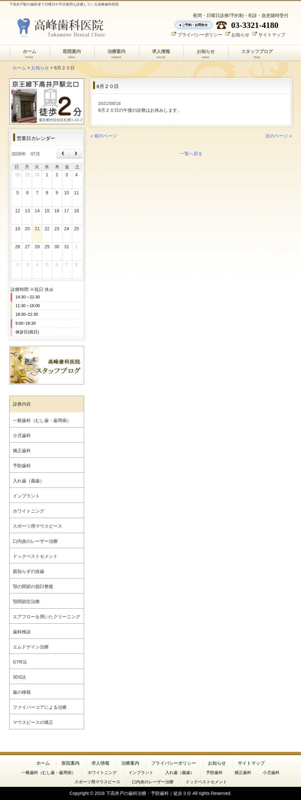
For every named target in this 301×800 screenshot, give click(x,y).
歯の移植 (22, 692)
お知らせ (240, 34)
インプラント (26, 495)
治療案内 (130, 763)
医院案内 (71, 763)
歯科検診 (22, 631)
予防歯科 (22, 465)
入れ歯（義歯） (28, 480)
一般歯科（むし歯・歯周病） (42, 420)
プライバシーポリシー (199, 34)
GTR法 (20, 661)
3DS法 (19, 677)
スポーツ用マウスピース (37, 526)
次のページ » (278, 135)
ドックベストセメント (35, 556)
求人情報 (100, 763)
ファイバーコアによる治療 (40, 707)
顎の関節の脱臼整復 (33, 586)
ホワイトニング (28, 511)
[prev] (63, 153)
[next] (75, 153)
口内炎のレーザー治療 (35, 541)
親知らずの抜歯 (28, 571)
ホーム (19, 67)
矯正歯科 (22, 450)
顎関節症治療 (26, 601)
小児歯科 (22, 435)
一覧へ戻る (191, 153)
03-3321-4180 (254, 25)
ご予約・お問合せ (195, 25)
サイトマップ (271, 34)
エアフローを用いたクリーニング (46, 616)
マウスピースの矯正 (33, 722)
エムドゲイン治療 (31, 646)
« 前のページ (103, 135)
